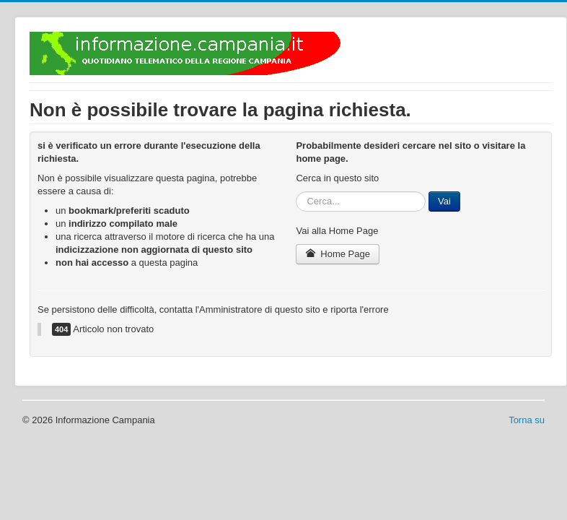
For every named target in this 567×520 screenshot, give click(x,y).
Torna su (527, 420)
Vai (444, 201)
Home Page (337, 253)
